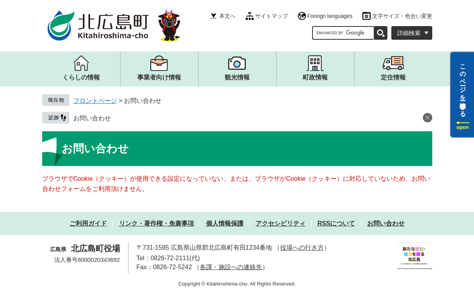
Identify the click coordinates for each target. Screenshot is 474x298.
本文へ (227, 16)
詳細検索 (409, 33)
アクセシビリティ (280, 223)
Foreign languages (330, 16)
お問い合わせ (92, 118)
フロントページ (95, 100)
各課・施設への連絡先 (231, 267)
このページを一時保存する (463, 87)
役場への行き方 (302, 247)
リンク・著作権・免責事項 (156, 223)
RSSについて (336, 223)
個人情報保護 (224, 223)
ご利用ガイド (88, 223)
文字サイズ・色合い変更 (402, 16)
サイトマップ (271, 16)
